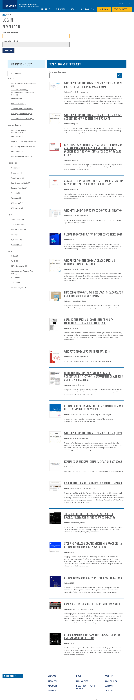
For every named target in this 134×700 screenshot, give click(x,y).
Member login (10, 676)
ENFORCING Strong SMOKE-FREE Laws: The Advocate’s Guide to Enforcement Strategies (93, 294)
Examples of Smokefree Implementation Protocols (93, 461)
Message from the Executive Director (86, 687)
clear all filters (16, 73)
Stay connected (122, 9)
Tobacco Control (54, 686)
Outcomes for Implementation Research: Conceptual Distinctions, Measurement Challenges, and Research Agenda (93, 376)
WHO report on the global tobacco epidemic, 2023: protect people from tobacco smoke (93, 85)
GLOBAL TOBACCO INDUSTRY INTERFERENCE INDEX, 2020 (93, 234)
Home (4, 15)
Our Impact (109, 686)
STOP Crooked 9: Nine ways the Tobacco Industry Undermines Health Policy (92, 636)
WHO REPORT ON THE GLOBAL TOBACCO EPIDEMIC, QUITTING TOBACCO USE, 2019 (90, 262)
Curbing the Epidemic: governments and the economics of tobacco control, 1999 (89, 321)
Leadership (109, 690)
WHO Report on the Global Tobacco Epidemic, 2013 (93, 433)
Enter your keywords (57, 72)
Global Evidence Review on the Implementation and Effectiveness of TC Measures (93, 407)
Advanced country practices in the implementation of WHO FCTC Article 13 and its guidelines (93, 182)
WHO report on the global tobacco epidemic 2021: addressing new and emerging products (93, 116)
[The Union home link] (21, 4)
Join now (104, 9)
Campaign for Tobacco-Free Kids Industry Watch (92, 604)
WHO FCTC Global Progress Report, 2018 (87, 351)
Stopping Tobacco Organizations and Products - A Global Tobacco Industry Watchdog (93, 545)
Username (10, 32)
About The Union (111, 681)
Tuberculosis (52, 681)
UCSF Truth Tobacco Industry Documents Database (93, 483)
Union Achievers (82, 681)
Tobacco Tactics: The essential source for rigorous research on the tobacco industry (89, 515)
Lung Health (52, 690)
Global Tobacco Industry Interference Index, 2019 (93, 578)
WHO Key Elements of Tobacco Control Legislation (93, 210)
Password (10, 41)
